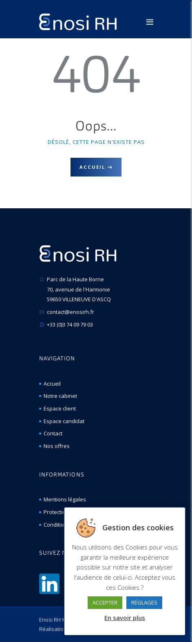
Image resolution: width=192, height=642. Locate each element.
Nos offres (57, 446)
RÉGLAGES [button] (144, 602)
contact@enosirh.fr (70, 311)
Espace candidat (64, 421)
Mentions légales (65, 499)
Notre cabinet (60, 395)
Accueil (92, 167)
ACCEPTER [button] (105, 602)
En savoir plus (124, 617)
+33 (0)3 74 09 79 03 (70, 324)
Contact (53, 433)
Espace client (60, 408)
